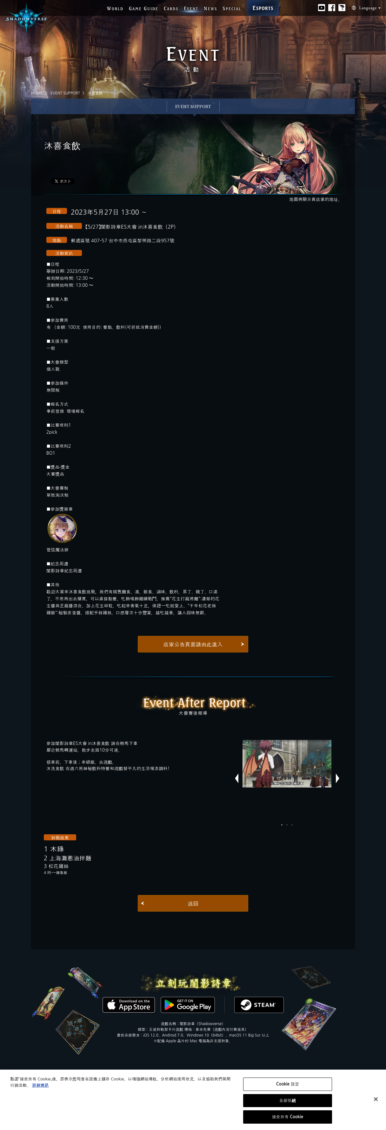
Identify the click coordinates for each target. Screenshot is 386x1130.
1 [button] (281, 825)
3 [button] (292, 825)
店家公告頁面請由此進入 (193, 644)
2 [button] (287, 825)
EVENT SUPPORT (65, 93)
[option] (287, 763)
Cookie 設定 (287, 1084)
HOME (37, 93)
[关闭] (376, 1099)
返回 (193, 903)
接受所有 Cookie (287, 1117)
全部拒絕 (287, 1101)
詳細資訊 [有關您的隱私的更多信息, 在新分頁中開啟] (40, 1085)
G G (143, 8)
